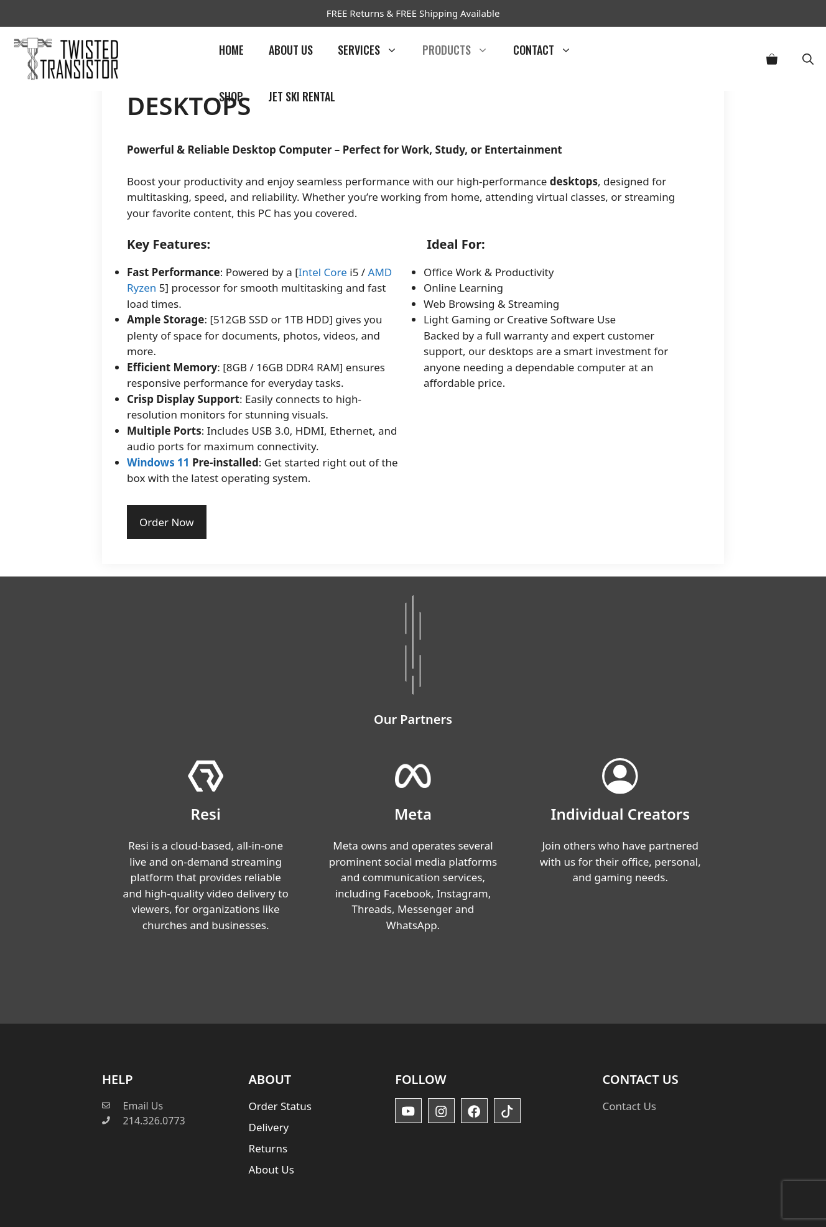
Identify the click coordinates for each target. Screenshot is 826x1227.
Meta (413, 813)
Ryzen (141, 287)
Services (374, 50)
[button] (808, 58)
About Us (291, 50)
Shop (231, 96)
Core (335, 272)
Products (461, 50)
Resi (206, 813)
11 (184, 462)
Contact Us (629, 1106)
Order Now (166, 522)
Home (231, 50)
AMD (380, 272)
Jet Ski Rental (301, 96)
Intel (310, 272)
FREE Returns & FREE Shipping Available (413, 13)
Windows (151, 462)
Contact (548, 50)
